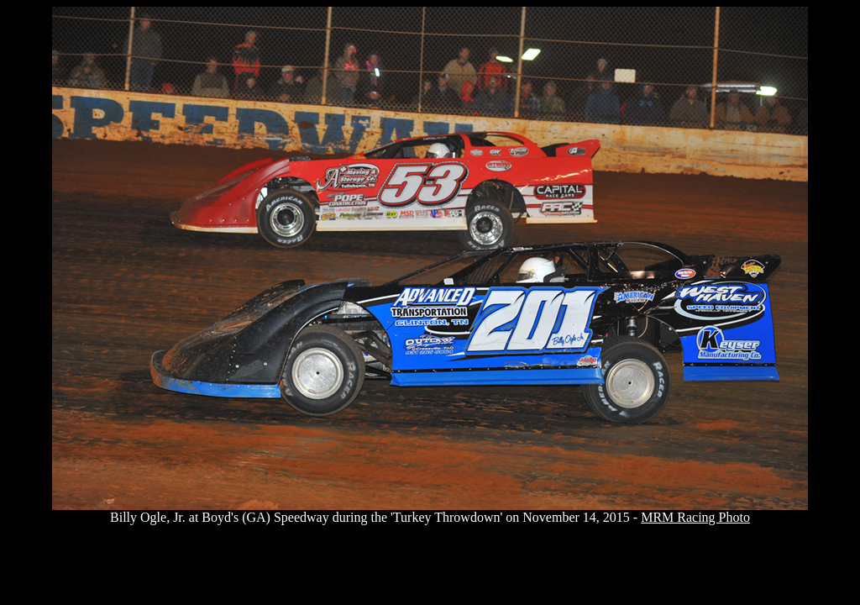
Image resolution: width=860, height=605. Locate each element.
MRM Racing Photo (695, 517)
